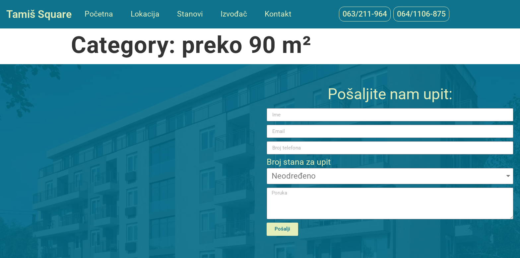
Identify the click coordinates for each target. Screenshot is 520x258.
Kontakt (278, 14)
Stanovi (190, 14)
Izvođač (234, 14)
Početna (99, 14)
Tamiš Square (39, 14)
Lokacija (145, 14)
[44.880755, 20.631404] (130, 161)
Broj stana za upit (299, 162)
